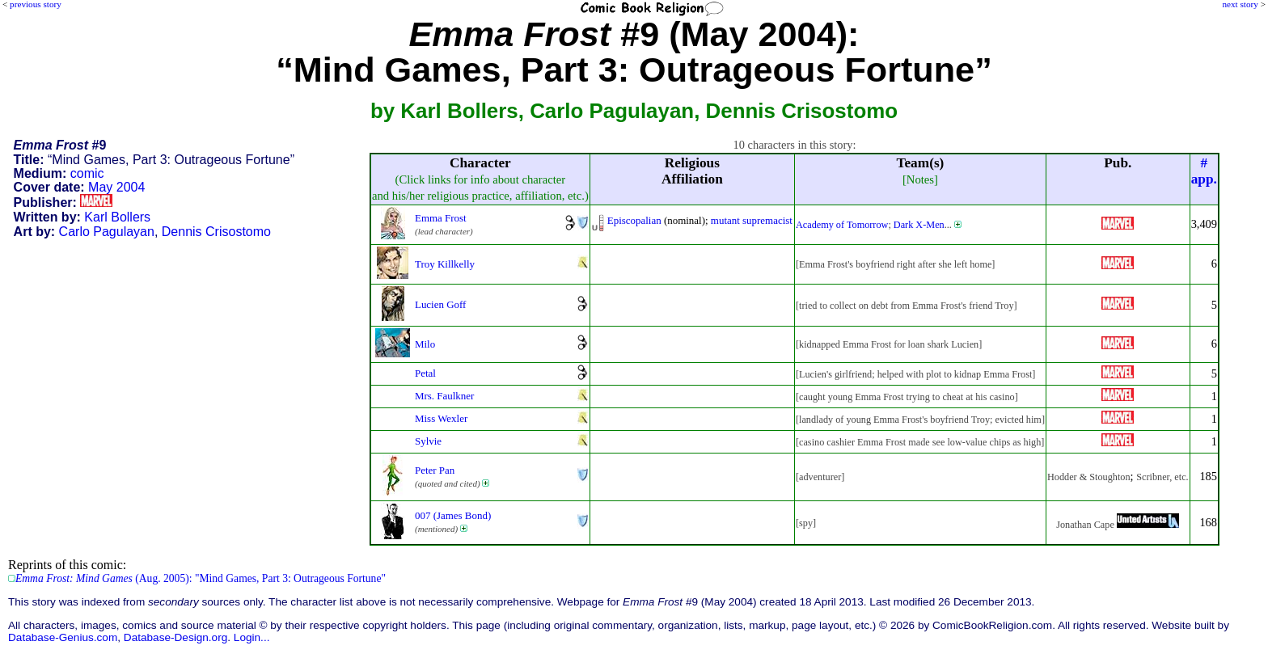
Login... (252, 637)
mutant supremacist (751, 220)
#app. (1204, 171)
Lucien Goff (440, 304)
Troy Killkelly (445, 264)
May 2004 (116, 187)
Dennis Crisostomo (216, 231)
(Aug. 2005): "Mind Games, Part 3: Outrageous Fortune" (200, 578)
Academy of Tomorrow (842, 224)
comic (87, 173)
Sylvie (428, 441)
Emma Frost (441, 218)
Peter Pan (434, 470)
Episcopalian (634, 220)
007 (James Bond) (453, 515)
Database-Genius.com (62, 637)
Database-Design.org (175, 637)
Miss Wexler (441, 418)
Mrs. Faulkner (444, 396)
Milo (425, 344)
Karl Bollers (117, 217)
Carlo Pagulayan (106, 231)
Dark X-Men (919, 224)
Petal (425, 373)
